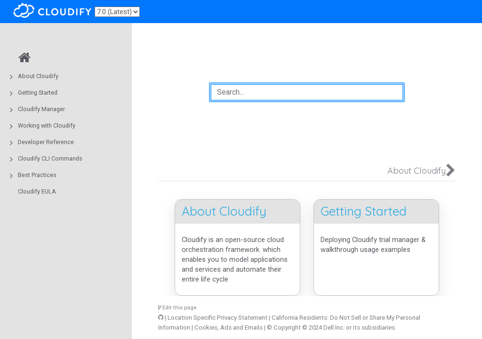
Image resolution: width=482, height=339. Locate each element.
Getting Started (37, 92)
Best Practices (37, 174)
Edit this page (177, 308)
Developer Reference (46, 141)
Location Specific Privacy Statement (217, 317)
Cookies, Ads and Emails (228, 327)
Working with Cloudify (46, 125)
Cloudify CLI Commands (50, 158)
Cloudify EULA (37, 191)
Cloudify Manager (41, 109)
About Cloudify (38, 76)
